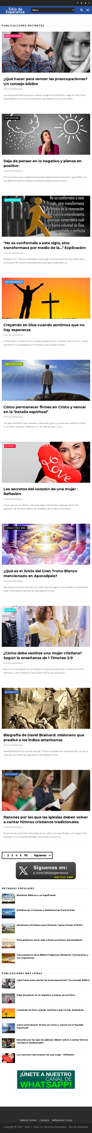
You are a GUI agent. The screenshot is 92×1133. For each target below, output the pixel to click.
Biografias (11, 692)
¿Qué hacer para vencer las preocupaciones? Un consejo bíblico (53, 980)
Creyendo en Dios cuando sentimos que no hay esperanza (50, 1010)
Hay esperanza (14, 282)
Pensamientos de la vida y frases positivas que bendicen (49, 940)
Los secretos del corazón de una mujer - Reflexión (45, 1054)
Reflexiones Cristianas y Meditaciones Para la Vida (46, 910)
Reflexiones (12, 118)
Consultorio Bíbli (16, 528)
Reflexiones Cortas (62, 1120)
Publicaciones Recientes (23, 25)
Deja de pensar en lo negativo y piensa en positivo (46, 995)
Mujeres (10, 446)
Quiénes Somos (28, 1120)
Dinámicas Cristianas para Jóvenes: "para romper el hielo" (50, 925)
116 (26, 855)
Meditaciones (13, 36)
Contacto (44, 1120)
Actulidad (11, 774)
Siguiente (40, 855)
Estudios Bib (12, 200)
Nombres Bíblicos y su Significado (36, 895)
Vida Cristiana (13, 364)
